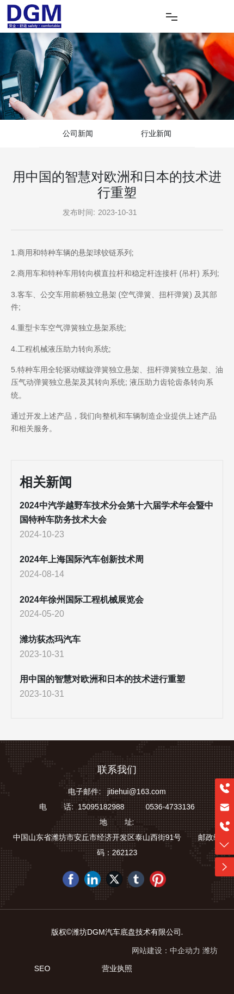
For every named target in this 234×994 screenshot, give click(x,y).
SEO (42, 968)
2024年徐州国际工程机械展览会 (82, 599)
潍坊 (210, 950)
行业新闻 (156, 133)
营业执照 (117, 968)
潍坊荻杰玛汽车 (50, 639)
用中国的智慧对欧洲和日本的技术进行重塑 (102, 679)
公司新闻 (78, 133)
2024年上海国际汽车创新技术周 (82, 559)
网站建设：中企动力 (166, 950)
